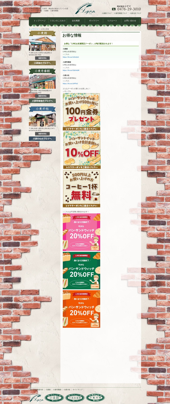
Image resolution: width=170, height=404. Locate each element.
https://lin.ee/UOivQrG (71, 57)
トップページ (34, 29)
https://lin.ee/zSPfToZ (70, 83)
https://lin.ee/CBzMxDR (71, 70)
